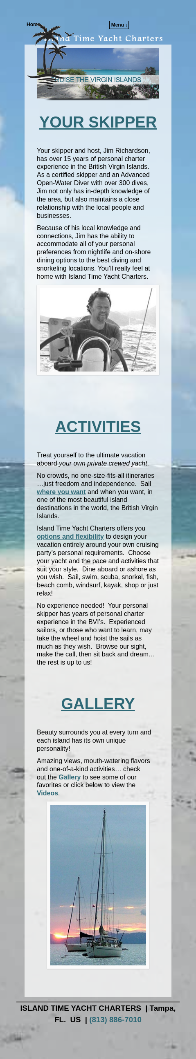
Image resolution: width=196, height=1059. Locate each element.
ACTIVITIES (98, 426)
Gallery (71, 777)
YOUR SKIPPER (98, 122)
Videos (47, 793)
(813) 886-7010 (115, 1019)
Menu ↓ (119, 25)
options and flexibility (70, 536)
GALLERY (98, 703)
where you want (61, 491)
